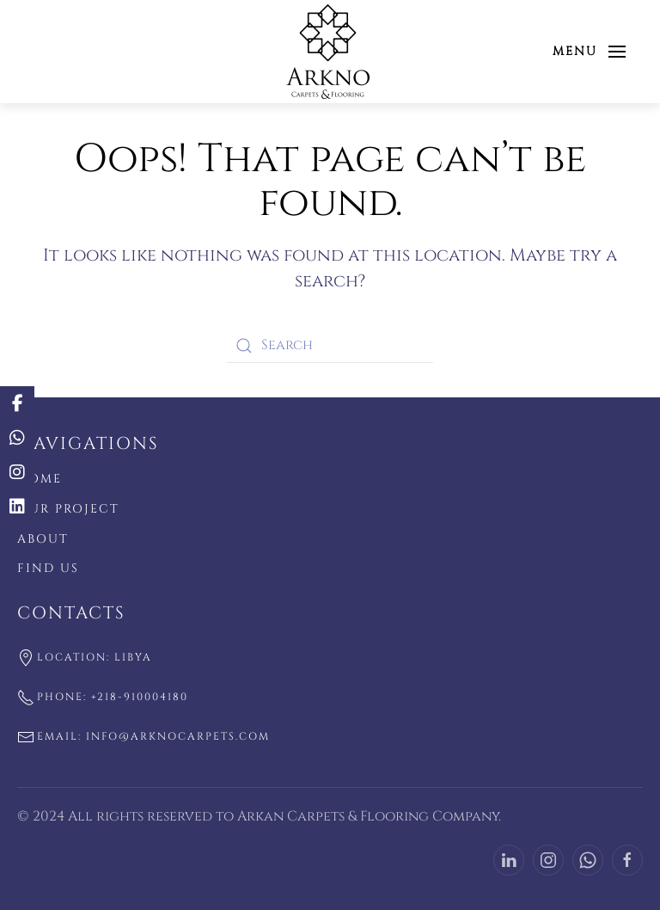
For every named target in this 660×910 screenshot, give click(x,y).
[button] (589, 51)
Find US (48, 568)
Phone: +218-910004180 (102, 697)
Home (39, 478)
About (43, 539)
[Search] (330, 346)
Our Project (68, 509)
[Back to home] (330, 51)
